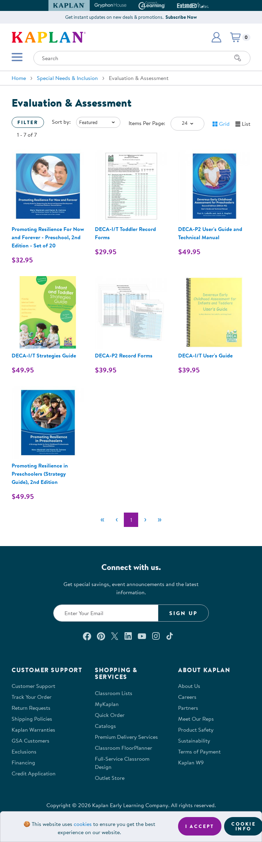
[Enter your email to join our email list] (105, 613)
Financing (23, 762)
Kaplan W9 (191, 762)
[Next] (145, 520)
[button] (216, 37)
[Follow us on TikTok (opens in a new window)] (169, 636)
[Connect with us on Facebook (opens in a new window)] (87, 636)
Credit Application (34, 773)
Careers (187, 697)
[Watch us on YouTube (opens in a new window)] (141, 636)
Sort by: (61, 121)
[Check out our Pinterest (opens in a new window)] (101, 636)
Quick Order (110, 715)
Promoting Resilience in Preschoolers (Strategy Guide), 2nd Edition (40, 474)
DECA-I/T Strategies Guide (44, 355)
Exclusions (24, 751)
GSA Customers (30, 740)
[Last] (159, 520)
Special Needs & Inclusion (67, 78)
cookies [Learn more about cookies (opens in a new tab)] (83, 824)
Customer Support (33, 686)
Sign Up (183, 613)
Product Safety (196, 729)
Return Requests (31, 707)
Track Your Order (32, 697)
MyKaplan (107, 704)
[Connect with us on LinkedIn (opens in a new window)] (128, 636)
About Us (189, 686)
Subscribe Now (181, 17)
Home (19, 78)
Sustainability (194, 740)
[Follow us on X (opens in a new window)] (115, 636)
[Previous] (117, 520)
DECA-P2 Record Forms (123, 355)
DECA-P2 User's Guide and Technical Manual (210, 233)
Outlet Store (110, 778)
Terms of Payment (199, 751)
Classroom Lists (113, 693)
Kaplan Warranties (33, 729)
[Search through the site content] (141, 58)
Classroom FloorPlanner (123, 747)
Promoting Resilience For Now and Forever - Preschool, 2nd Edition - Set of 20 (48, 237)
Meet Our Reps (196, 718)
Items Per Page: (147, 123)
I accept (199, 826)
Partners (188, 707)
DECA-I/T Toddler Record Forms (125, 233)
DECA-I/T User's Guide (205, 355)
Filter (27, 122)
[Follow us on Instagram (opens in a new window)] (156, 636)
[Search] (237, 58)
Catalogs (105, 726)
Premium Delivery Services (126, 737)
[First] (102, 520)
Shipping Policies (32, 718)
